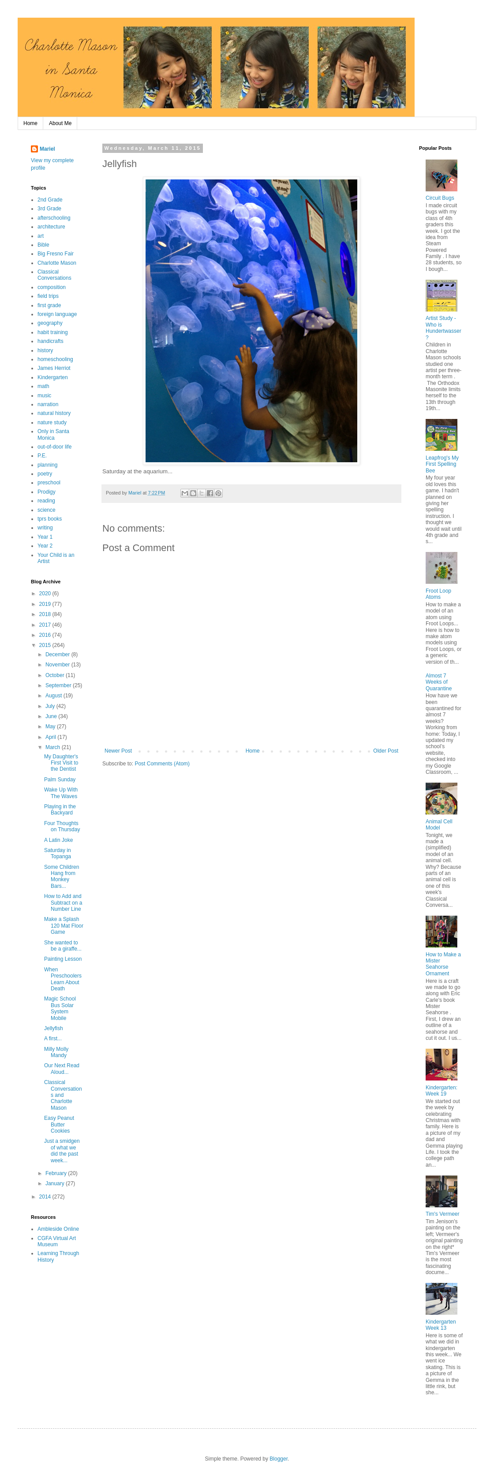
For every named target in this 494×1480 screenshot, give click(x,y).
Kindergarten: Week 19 (441, 1090)
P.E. (42, 456)
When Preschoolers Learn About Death (63, 979)
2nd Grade (50, 200)
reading (46, 501)
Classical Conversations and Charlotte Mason (63, 1095)
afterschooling (54, 218)
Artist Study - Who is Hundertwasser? (443, 327)
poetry (44, 474)
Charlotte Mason (56, 263)
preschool (48, 482)
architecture (51, 227)
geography (50, 323)
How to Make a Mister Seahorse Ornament (443, 964)
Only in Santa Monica (53, 434)
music (44, 395)
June (51, 716)
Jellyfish (53, 1028)
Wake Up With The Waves (61, 793)
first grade (49, 305)
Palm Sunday (59, 779)
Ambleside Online (58, 1229)
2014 (45, 1197)
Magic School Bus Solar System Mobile (60, 1008)
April (51, 737)
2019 (45, 604)
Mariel (47, 149)
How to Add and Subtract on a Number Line (63, 902)
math (43, 386)
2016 (45, 635)
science (46, 510)
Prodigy (46, 492)
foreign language (57, 314)
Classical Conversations (54, 275)
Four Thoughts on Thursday (62, 826)
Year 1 (44, 537)
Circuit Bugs (440, 198)
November (58, 665)
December (58, 654)
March (53, 747)
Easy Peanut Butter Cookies (59, 1124)
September (59, 685)
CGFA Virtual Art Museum (56, 1241)
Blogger (278, 1459)
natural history (54, 413)
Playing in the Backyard (60, 809)
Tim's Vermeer (443, 1214)
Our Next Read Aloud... (61, 1068)
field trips (48, 296)
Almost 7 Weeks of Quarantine (439, 682)
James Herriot (54, 368)
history (45, 350)
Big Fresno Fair (55, 254)
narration (47, 404)
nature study (52, 422)
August (54, 695)
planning (47, 465)
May (51, 726)
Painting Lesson (63, 959)
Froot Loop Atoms (438, 594)
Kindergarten (52, 377)
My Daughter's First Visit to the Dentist (61, 762)
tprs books (49, 519)
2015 (45, 645)
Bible (43, 245)
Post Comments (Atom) (162, 764)
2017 (45, 625)
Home (30, 123)
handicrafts (50, 341)
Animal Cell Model (439, 824)
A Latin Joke (58, 840)
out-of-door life (54, 447)
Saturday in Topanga (57, 853)
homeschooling (55, 359)
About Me (60, 123)
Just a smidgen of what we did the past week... (62, 1150)
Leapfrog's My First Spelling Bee (442, 464)
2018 (45, 614)
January (55, 1183)
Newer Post (118, 751)
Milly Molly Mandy (56, 1052)
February (56, 1173)
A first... (53, 1038)
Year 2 (44, 546)
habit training (52, 332)
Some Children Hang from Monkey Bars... (61, 876)
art (40, 236)
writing (45, 528)
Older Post (385, 751)
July (50, 706)
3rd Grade (49, 208)
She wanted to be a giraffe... (63, 946)
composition (51, 287)
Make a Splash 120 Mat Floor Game (63, 925)
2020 (45, 593)
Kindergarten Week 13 (441, 1325)
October (55, 675)
